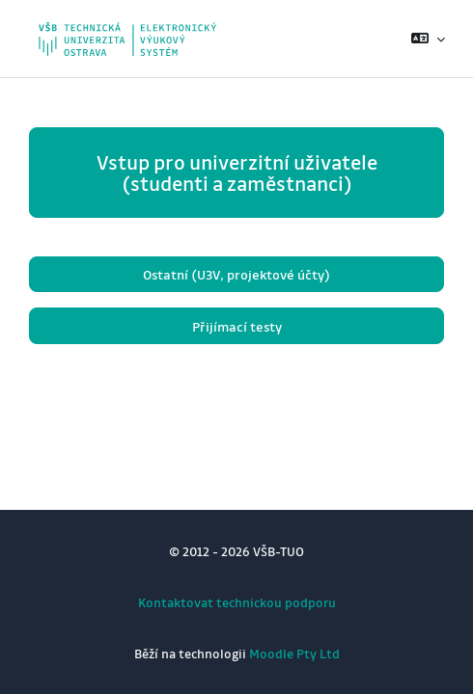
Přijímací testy (237, 326)
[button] (428, 38)
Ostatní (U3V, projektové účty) (236, 274)
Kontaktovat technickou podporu (237, 602)
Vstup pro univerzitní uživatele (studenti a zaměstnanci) (237, 172)
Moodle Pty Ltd (294, 653)
